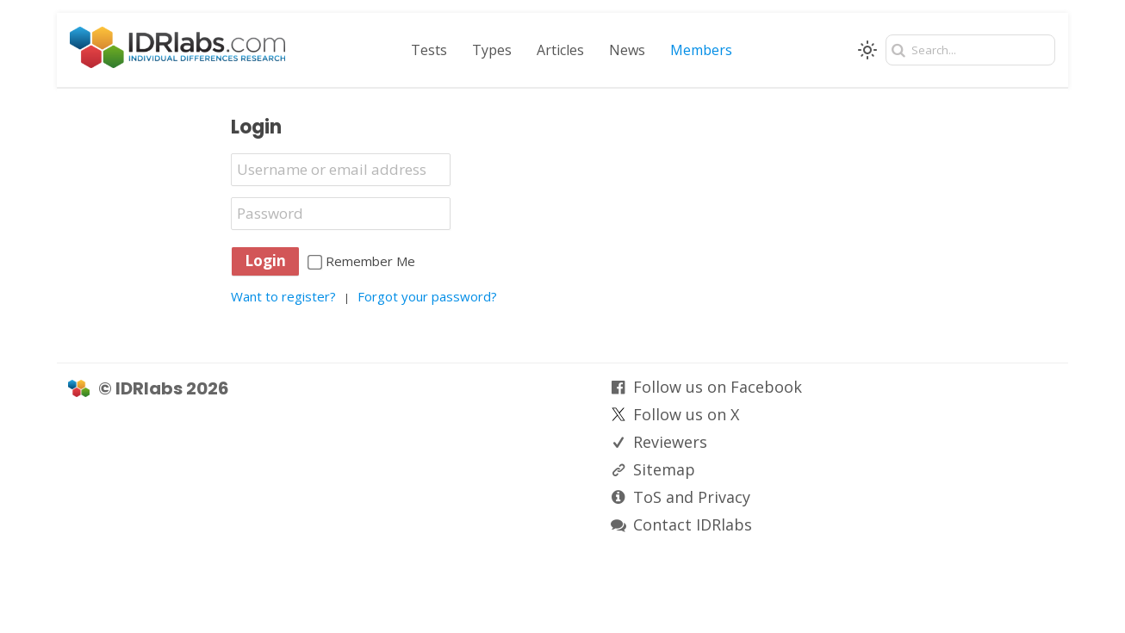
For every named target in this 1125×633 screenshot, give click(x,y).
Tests (429, 49)
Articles (560, 49)
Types (492, 49)
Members (701, 49)
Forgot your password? (427, 296)
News (627, 49)
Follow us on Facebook (717, 386)
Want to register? (283, 296)
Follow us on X (686, 414)
